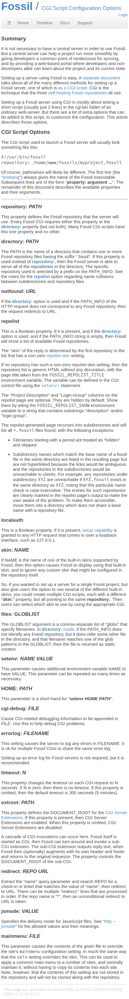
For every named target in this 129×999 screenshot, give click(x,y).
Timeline (44, 22)
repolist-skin (58, 355)
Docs (65, 22)
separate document (101, 77)
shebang (11, 177)
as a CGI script (72, 87)
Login (123, 15)
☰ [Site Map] (9, 22)
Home (23, 22)
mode (58, 629)
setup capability (97, 530)
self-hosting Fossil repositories (77, 92)
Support (84, 22)
